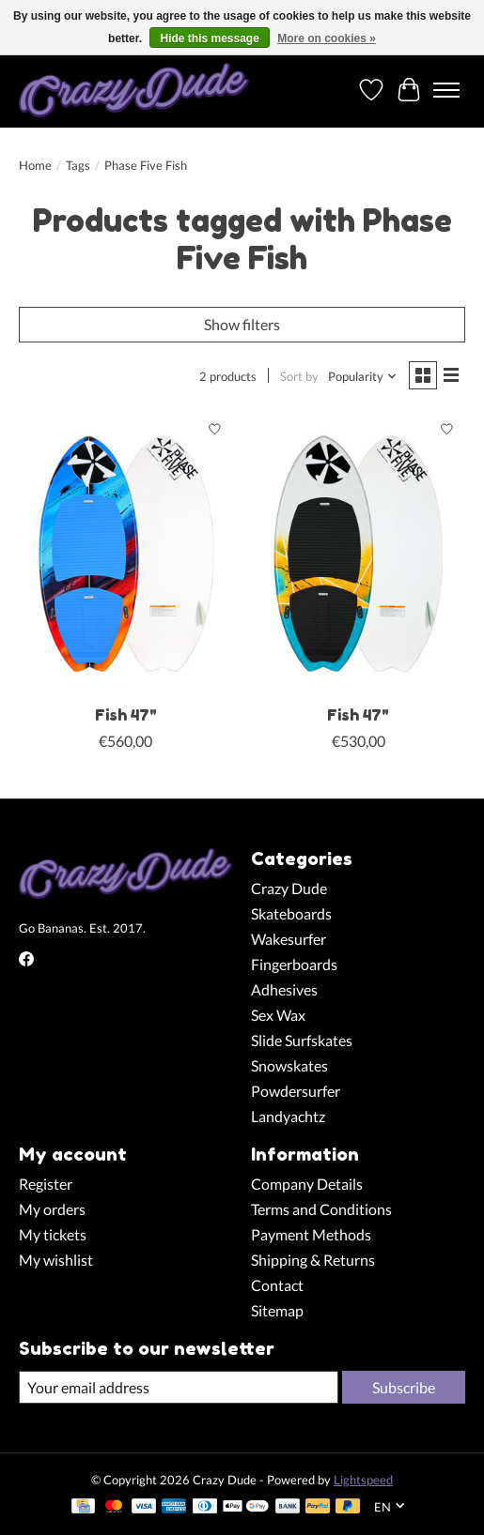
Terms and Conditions (321, 1209)
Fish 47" (126, 715)
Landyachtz (288, 1116)
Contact (277, 1285)
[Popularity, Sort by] (363, 376)
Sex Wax (278, 1015)
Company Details (307, 1184)
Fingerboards (294, 964)
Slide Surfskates (301, 1040)
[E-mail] (178, 1387)
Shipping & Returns (313, 1260)
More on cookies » (326, 38)
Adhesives (284, 989)
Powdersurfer (295, 1091)
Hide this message (209, 38)
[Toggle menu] (446, 90)
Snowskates (289, 1065)
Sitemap (277, 1310)
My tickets (52, 1234)
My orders (52, 1209)
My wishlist (56, 1260)
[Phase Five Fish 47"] (125, 554)
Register (45, 1184)
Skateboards (291, 913)
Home (35, 165)
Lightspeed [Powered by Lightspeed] (363, 1479)
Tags (78, 165)
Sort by (299, 376)
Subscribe (403, 1387)
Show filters (242, 324)
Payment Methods (311, 1234)
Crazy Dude (289, 888)
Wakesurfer (288, 939)
